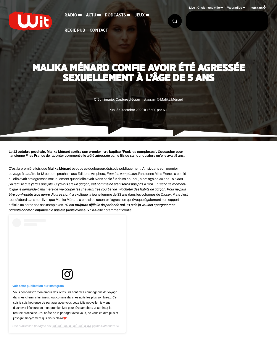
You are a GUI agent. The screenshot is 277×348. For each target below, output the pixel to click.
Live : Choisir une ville (204, 7)
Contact (99, 30)
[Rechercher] (175, 21)
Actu (91, 15)
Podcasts (115, 15)
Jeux (140, 15)
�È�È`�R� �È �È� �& (71, 326)
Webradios (234, 7)
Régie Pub (74, 30)
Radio (70, 15)
